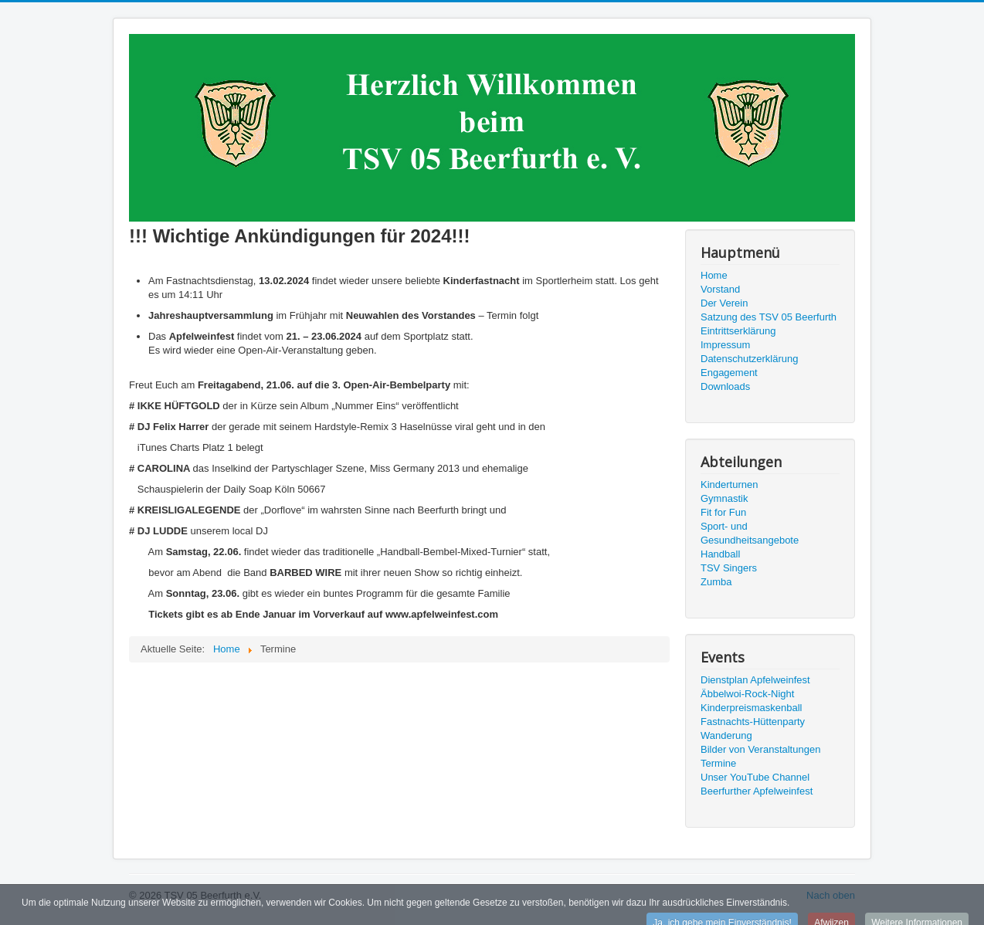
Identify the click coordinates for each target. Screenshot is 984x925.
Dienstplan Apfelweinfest (755, 680)
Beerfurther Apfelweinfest (757, 791)
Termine (718, 763)
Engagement (729, 372)
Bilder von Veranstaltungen (760, 749)
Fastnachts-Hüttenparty (753, 721)
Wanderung (726, 735)
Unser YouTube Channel (755, 777)
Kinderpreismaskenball (751, 707)
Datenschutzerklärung (749, 358)
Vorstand (720, 289)
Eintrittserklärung (738, 331)
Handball (720, 554)
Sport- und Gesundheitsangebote (750, 533)
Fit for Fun (723, 512)
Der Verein (724, 303)
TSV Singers (729, 568)
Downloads (725, 386)
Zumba (716, 582)
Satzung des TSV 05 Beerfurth (768, 317)
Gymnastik (724, 498)
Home (714, 275)
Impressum (725, 345)
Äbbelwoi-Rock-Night (747, 694)
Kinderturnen (729, 484)
